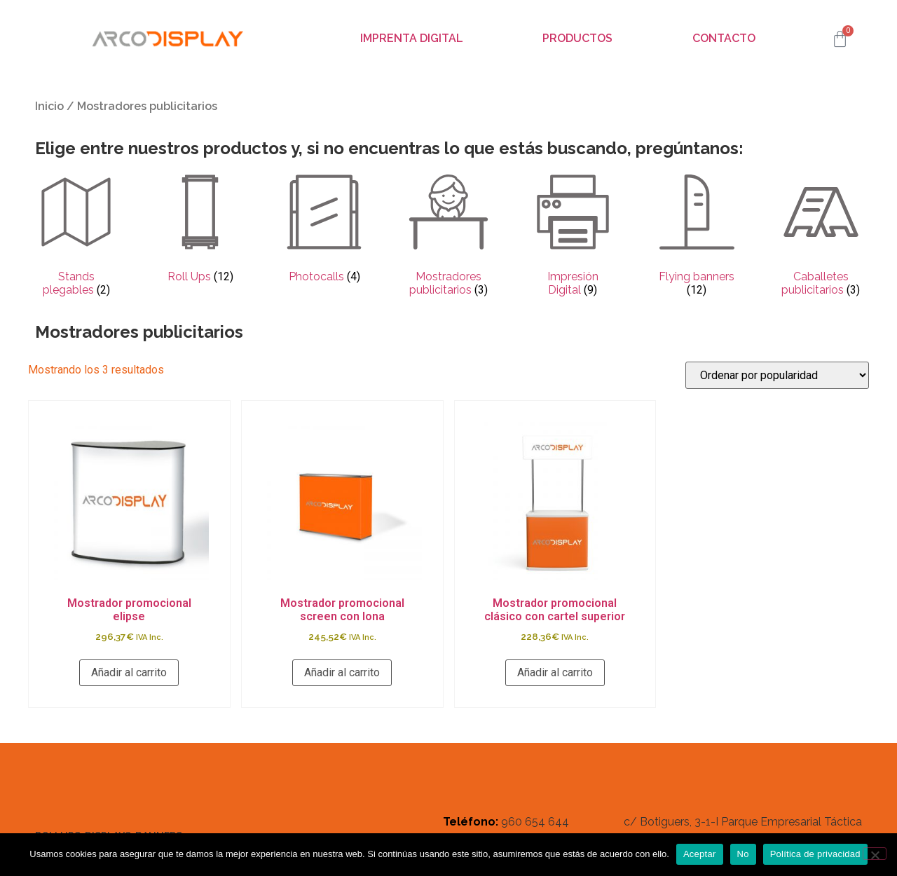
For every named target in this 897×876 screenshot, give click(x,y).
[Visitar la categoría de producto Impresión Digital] (573, 237)
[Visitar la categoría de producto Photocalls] (324, 230)
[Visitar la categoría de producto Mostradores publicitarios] (448, 237)
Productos (577, 38)
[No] (874, 853)
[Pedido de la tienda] (777, 375)
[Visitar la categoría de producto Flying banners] (697, 237)
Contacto (723, 38)
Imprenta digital (411, 38)
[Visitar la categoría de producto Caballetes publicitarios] (821, 237)
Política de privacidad (815, 854)
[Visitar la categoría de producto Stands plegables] (76, 237)
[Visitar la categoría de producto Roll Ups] (200, 230)
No (743, 854)
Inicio (49, 106)
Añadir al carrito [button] (129, 672)
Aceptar (699, 854)
